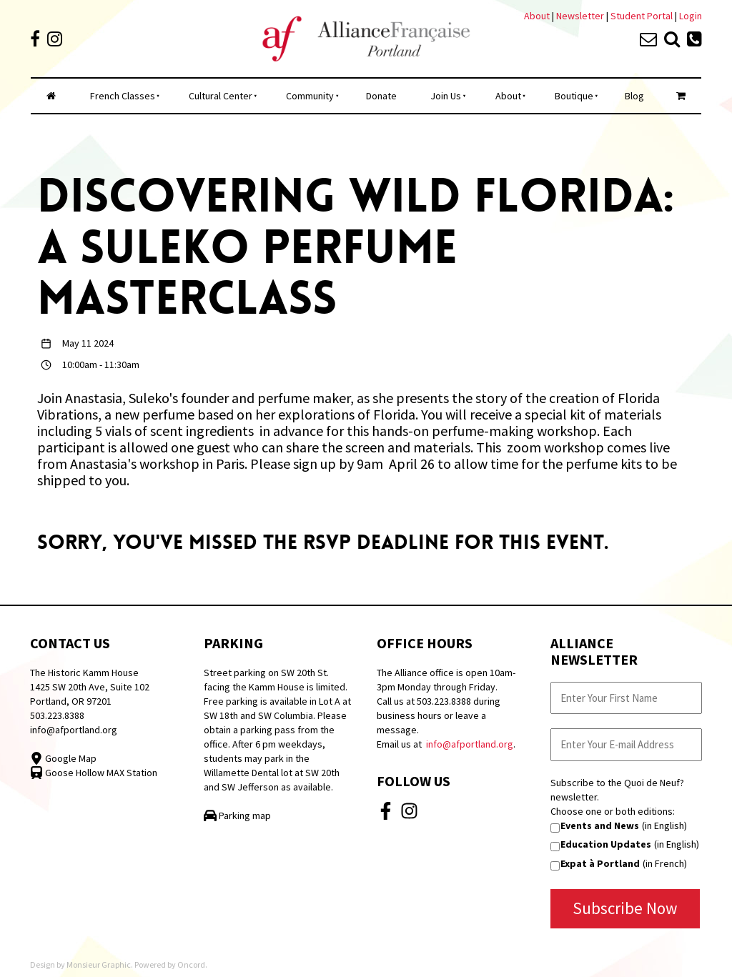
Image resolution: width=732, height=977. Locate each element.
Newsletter (581, 15)
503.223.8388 (57, 715)
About (537, 15)
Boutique (574, 95)
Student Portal (641, 15)
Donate (381, 95)
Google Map (63, 758)
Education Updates (605, 844)
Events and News (599, 825)
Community (310, 95)
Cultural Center (220, 95)
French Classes (122, 95)
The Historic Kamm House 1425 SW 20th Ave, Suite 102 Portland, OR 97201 (89, 687)
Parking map (237, 815)
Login (690, 15)
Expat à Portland (600, 863)
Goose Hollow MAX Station (93, 772)
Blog (634, 95)
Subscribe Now (625, 908)
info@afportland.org (73, 729)
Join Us (445, 95)
